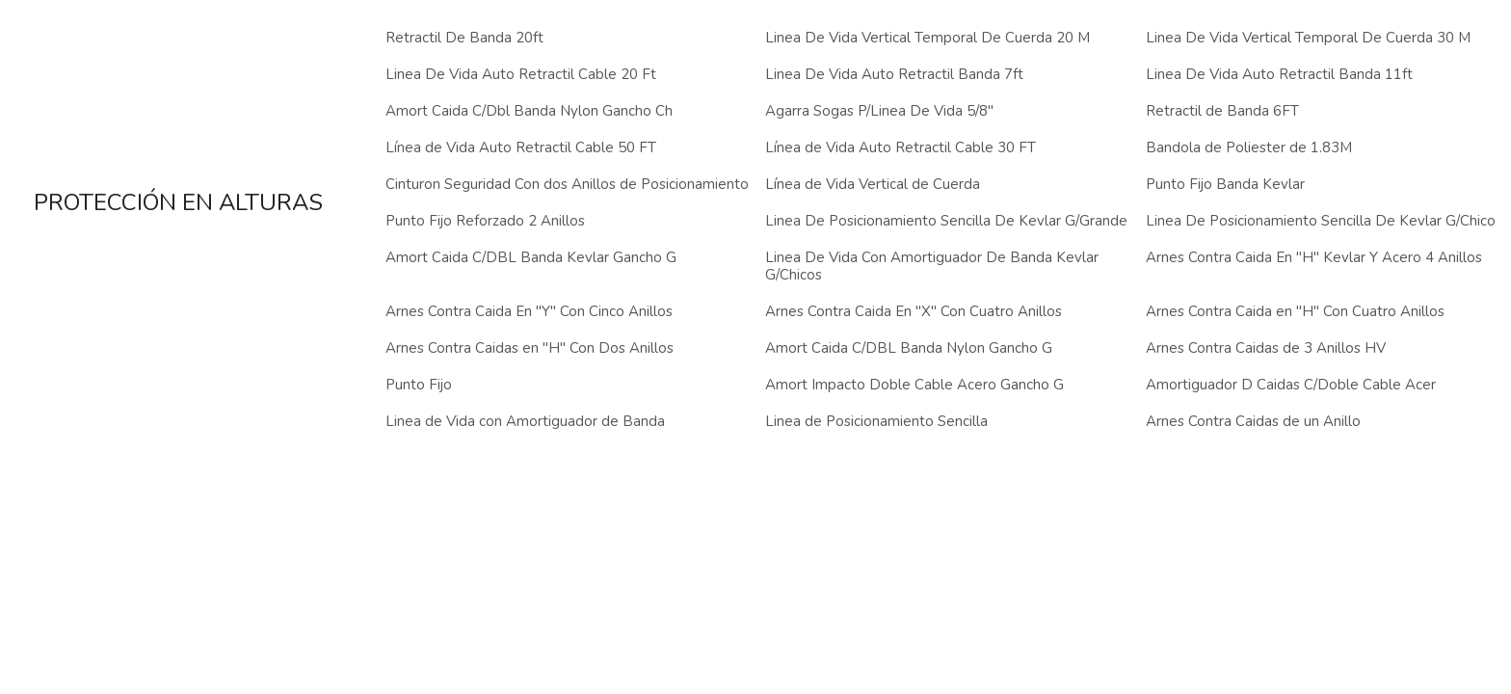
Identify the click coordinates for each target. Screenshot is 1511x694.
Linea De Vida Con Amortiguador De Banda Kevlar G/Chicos (932, 266)
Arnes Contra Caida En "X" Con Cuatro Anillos (913, 311)
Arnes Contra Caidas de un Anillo (1253, 421)
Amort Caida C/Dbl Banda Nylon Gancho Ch (529, 111)
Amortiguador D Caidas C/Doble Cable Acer (1291, 384)
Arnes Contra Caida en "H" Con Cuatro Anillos (1295, 311)
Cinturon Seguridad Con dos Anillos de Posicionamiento (567, 184)
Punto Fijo (418, 384)
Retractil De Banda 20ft (464, 37)
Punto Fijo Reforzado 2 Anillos (485, 220)
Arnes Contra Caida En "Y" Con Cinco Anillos (529, 311)
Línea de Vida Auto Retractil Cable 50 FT (520, 147)
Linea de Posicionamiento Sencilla (876, 421)
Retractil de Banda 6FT (1222, 111)
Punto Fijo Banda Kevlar (1225, 184)
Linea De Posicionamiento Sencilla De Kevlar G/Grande (946, 220)
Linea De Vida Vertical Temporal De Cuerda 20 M (927, 37)
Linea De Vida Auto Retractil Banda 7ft (894, 74)
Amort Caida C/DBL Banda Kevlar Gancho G (530, 258)
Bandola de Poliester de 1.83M (1249, 147)
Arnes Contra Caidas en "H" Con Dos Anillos (529, 348)
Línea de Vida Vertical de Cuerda (872, 184)
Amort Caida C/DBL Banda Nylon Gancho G (908, 348)
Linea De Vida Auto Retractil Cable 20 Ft (520, 74)
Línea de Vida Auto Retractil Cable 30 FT (900, 147)
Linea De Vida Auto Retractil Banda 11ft (1279, 74)
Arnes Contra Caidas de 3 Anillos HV (1266, 348)
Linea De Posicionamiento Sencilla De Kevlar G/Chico (1321, 220)
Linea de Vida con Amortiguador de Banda (525, 421)
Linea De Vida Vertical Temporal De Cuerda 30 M (1308, 37)
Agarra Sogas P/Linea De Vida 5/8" (879, 111)
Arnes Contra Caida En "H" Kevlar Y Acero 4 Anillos (1314, 258)
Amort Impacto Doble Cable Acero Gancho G (914, 384)
